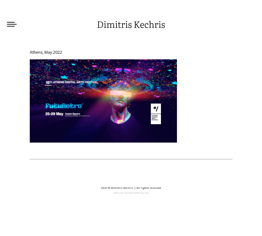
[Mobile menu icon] (12, 24)
